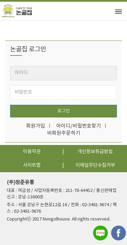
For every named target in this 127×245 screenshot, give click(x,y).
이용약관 (32, 151)
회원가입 (35, 126)
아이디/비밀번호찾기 (78, 126)
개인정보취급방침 (95, 151)
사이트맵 (32, 165)
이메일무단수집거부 (95, 165)
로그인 (64, 111)
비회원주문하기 (63, 133)
